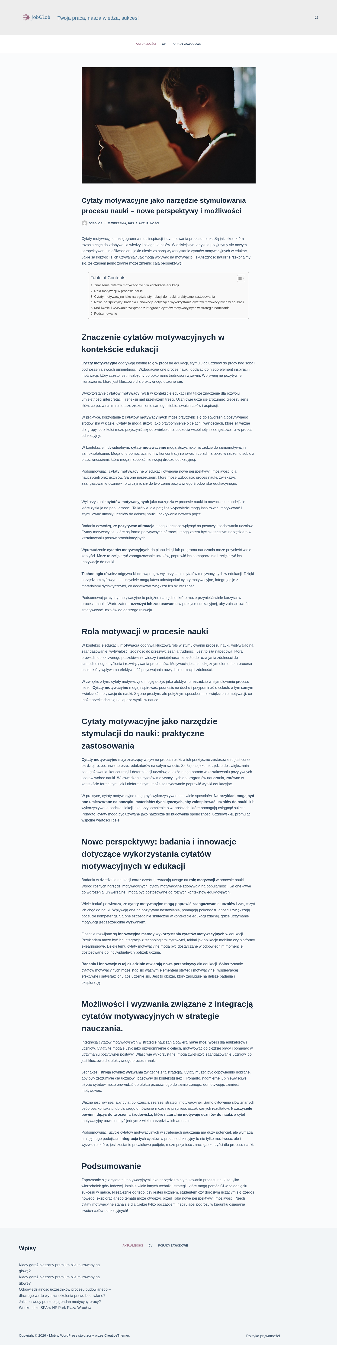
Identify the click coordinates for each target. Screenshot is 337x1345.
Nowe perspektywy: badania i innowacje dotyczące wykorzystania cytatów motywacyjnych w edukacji (169, 302)
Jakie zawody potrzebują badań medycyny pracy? (60, 1302)
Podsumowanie (105, 313)
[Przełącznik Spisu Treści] (239, 278)
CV (164, 44)
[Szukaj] (316, 17)
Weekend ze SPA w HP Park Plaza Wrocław (55, 1308)
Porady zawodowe (186, 44)
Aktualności (146, 44)
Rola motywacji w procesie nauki (118, 291)
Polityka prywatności (263, 1336)
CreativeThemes (117, 1335)
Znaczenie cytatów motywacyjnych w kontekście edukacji (136, 285)
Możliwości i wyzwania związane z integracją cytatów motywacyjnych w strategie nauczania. (162, 308)
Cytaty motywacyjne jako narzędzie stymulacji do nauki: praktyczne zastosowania (154, 296)
